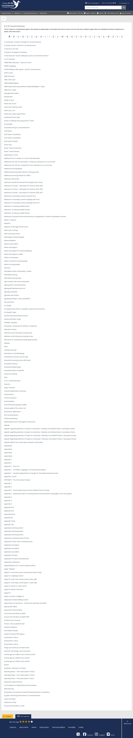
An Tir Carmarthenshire (12, 381)
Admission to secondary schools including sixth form (22, 199)
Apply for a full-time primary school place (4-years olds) (22, 572)
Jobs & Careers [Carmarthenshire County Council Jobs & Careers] (23, 727)
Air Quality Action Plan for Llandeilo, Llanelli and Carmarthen (24, 309)
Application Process (10, 555)
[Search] (124, 7)
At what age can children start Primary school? (19, 654)
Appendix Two (9, 525)
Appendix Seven (9, 514)
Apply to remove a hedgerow (14, 596)
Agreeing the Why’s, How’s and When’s (17, 299)
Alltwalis (7, 343)
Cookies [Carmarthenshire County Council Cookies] (81, 727)
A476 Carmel (8, 73)
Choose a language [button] (92, 3)
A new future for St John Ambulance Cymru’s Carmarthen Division (26, 56)
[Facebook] (88, 734)
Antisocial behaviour (11, 418)
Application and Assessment (13, 528)
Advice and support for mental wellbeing (18, 251)
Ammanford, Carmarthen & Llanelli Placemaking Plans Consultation (27, 692)
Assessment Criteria (11, 637)
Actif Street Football (11, 141)
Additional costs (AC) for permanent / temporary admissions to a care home (29, 162)
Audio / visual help (109, 3)
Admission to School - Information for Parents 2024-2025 (23, 186)
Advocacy (7, 268)
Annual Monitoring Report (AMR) (15, 405)
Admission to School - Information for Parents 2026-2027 (23, 193)
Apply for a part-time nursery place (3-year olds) (20, 579)
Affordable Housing (10, 275)
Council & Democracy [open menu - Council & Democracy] (31, 13)
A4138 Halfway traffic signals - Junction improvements (22, 69)
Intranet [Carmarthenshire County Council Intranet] (34, 727)
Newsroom (43, 13)
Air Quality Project (10, 312)
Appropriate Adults (10, 607)
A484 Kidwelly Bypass (11, 83)
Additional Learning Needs (13, 169)
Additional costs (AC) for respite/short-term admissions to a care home (28, 165)
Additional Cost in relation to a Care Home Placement (22, 158)
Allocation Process (10, 329)
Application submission (12, 562)
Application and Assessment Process (16, 538)
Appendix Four (9, 511)
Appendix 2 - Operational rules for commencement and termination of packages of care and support (38, 494)
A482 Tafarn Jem (9, 80)
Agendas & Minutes (10, 292)
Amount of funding (10, 374)
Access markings (9, 699)
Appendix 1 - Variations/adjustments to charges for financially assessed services (31, 473)
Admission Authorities (11, 179)
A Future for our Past (11, 49)
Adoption (7, 223)
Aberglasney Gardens (11, 93)
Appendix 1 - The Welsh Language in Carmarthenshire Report (25, 470)
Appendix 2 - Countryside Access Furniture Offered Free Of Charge (26, 490)
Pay (81, 13)
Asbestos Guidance (10, 627)
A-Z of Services (124, 3)
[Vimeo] (110, 734)
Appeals (7, 425)
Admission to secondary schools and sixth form (20, 196)
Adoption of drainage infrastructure (16, 227)
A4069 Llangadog (10, 66)
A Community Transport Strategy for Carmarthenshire (22, 42)
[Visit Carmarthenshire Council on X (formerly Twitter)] (79, 734)
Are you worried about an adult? (15, 613)
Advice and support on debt (13, 254)
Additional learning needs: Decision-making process (21, 172)
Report (100, 13)
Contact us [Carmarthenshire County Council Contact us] (13, 727)
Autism (6, 665)
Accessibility (8, 124)
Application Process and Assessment (16, 559)
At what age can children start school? (17, 658)
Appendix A (8, 504)
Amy (5, 377)
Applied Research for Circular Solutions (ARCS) (19, 566)
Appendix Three (9, 521)
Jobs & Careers (125, 13)
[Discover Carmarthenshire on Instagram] (99, 734)
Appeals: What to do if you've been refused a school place (23, 442)
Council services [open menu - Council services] (7, 13)
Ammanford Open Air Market (14, 370)
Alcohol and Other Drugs (12, 319)
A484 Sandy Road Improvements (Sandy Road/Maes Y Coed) (24, 87)
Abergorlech (8, 97)
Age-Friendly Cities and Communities (16, 282)
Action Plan (8, 145)
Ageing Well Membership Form (14, 288)
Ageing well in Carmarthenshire (15, 285)
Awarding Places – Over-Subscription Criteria (19, 672)
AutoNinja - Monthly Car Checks (15, 668)
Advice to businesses (11, 258)
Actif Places (8, 131)
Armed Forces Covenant (12, 620)
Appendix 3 (8, 497)
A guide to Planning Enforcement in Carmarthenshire (22, 696)
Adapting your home (11, 155)
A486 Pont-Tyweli (10, 90)
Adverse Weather (10, 240)
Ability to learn (9, 100)
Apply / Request (90, 13)
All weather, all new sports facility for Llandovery (20, 326)
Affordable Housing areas (12, 278)
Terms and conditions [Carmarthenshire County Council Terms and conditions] (58, 727)
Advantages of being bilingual (14, 237)
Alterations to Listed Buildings (14, 353)
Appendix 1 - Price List (11, 466)
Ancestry (7, 384)
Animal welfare (9, 401)
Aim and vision (9, 302)
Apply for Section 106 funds (13, 589)
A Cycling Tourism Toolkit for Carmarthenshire (20, 45)
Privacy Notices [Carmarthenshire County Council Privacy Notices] (44, 727)
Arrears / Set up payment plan (14, 624)
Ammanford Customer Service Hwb (16, 357)
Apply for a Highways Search (13, 576)
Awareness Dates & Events (13, 682)
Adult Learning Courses (12, 234)
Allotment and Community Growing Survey (18, 336)
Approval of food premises (13, 610)
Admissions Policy (10, 702)
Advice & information (11, 244)
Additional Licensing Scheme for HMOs (17, 175)
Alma (5, 347)
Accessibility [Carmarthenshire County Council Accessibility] (71, 727)
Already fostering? (10, 350)
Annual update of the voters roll (15, 408)
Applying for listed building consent (16, 600)
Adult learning (9, 689)
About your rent (9, 110)
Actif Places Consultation (12, 134)
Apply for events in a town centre (15, 586)
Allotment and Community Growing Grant (18, 333)
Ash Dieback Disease (11, 631)
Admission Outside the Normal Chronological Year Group (23, 182)
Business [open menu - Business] (18, 13)
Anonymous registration (12, 412)
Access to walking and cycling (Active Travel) (19, 121)
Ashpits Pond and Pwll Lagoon (14, 634)
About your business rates (13, 107)
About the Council (10, 104)
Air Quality (7, 306)
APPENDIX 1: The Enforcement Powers (17, 480)
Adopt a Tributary (10, 220)
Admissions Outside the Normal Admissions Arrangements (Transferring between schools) (35, 217)
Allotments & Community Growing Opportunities (20, 340)
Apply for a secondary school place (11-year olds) (20, 583)
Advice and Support (10, 247)
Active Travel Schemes (11, 151)
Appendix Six (8, 518)
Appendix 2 (8, 483)
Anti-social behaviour (11, 415)
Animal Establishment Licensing (15, 391)
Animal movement (10, 398)
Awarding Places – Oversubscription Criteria (19, 678)
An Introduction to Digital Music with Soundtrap (20, 685)
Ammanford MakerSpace (12, 367)
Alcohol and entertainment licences (16, 316)
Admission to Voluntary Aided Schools (16, 206)
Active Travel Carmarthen (12, 148)
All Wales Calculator (10, 323)
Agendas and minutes (11, 295)
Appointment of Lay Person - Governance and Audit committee (25, 603)
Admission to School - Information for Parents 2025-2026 (23, 189)
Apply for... (7, 593)
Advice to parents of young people (15, 261)
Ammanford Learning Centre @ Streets (17, 360)
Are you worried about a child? (14, 706)
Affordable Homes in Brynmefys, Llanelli (17, 271)
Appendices (8, 446)
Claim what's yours (111, 13)
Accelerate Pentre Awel (12, 117)
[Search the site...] (103, 7)
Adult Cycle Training (11, 230)
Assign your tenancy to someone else (16, 648)
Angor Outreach (9, 388)
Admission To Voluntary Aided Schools (17, 210)
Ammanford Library (10, 364)
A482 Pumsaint (9, 76)
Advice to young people (12, 264)
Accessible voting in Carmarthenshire (17, 128)
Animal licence (9, 394)
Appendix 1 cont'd (10, 477)
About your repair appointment (14, 114)
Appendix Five (9, 507)
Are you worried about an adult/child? (16, 617)
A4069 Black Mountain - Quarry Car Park (17, 63)
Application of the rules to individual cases (18, 542)
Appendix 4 (8, 501)
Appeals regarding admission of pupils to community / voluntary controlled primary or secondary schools (39, 429)
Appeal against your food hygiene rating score (19, 422)
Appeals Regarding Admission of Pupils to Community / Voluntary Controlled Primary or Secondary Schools (40, 435)
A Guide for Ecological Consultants (15, 52)
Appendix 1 (8, 459)
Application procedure (11, 545)
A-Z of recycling (9, 59)
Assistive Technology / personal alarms (17, 651)
